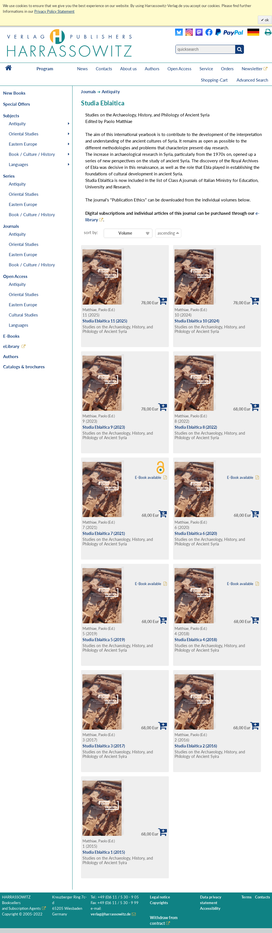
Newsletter (252, 68)
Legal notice (160, 897)
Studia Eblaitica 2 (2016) (196, 745)
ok (266, 20)
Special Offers (16, 104)
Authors (152, 68)
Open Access (179, 68)
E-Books (11, 336)
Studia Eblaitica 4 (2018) (196, 639)
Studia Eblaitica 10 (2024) (197, 320)
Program (45, 68)
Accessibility (210, 908)
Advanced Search (252, 79)
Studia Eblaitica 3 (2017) (103, 745)
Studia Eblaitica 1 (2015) (103, 852)
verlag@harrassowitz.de (111, 914)
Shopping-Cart (215, 79)
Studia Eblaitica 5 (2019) (103, 639)
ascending (168, 233)
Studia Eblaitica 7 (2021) (103, 533)
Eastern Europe (23, 143)
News (82, 68)
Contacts (104, 68)
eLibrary (11, 346)
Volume (125, 233)
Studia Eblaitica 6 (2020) (196, 533)
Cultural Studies (23, 314)
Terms (246, 897)
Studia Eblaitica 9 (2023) (103, 427)
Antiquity (17, 123)
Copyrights (159, 903)
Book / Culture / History (32, 154)
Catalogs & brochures (24, 366)
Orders (227, 68)
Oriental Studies (24, 133)
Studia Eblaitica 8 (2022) (196, 427)
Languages (18, 164)
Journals (88, 91)
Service (206, 68)
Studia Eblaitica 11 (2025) (104, 320)
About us (128, 68)
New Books (14, 92)
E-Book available (148, 477)
